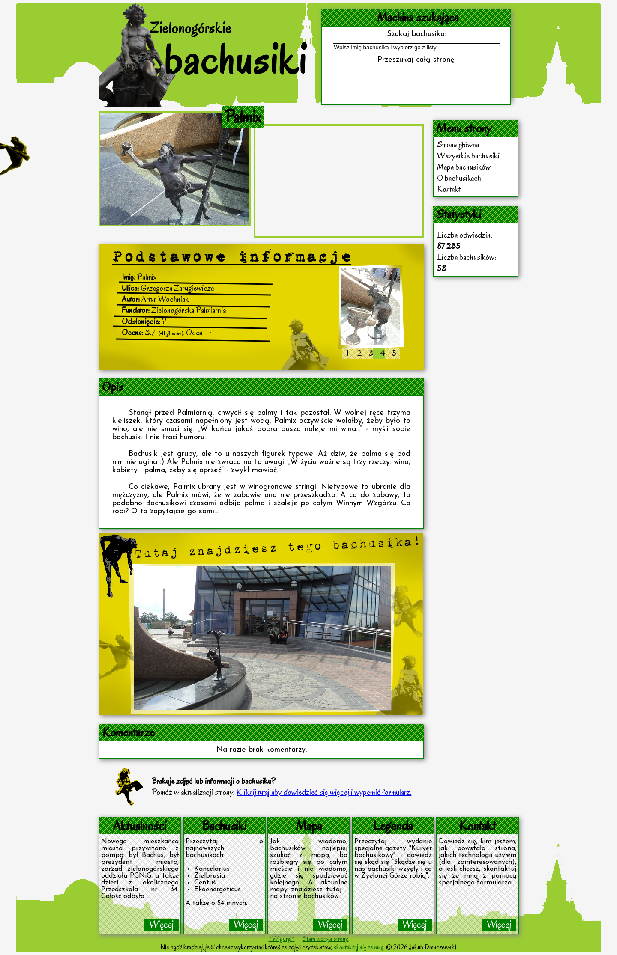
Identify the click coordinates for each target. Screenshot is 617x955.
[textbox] (416, 47)
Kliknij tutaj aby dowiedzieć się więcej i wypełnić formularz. (324, 792)
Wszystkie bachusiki (468, 155)
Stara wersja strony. (326, 938)
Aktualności (140, 825)
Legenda (393, 825)
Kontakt (448, 189)
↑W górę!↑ (282, 938)
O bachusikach (459, 178)
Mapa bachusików (464, 167)
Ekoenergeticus (217, 889)
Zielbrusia (209, 875)
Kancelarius (212, 869)
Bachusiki (224, 825)
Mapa (309, 825)
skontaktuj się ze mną (358, 947)
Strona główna (458, 144)
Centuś (205, 882)
